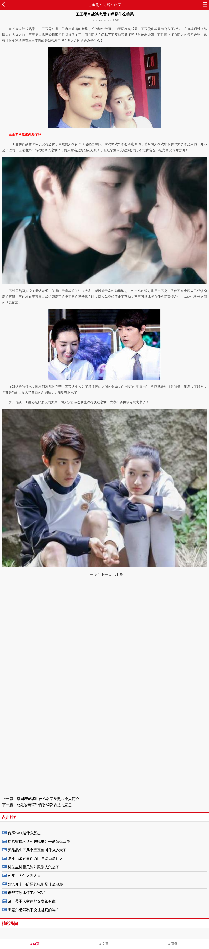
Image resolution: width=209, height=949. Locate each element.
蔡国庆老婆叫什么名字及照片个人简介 (48, 799)
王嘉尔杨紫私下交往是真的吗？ (33, 910)
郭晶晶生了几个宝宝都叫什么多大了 (37, 850)
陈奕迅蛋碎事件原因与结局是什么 (35, 859)
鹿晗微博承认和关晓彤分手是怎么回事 (39, 841)
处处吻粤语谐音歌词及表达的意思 (44, 805)
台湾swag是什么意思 (24, 833)
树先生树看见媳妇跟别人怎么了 (33, 867)
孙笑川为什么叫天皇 (24, 876)
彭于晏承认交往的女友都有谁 (32, 901)
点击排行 (10, 817)
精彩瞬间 (10, 923)
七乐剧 (93, 4)
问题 (106, 4)
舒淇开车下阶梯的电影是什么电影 (35, 884)
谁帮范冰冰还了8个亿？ (27, 893)
